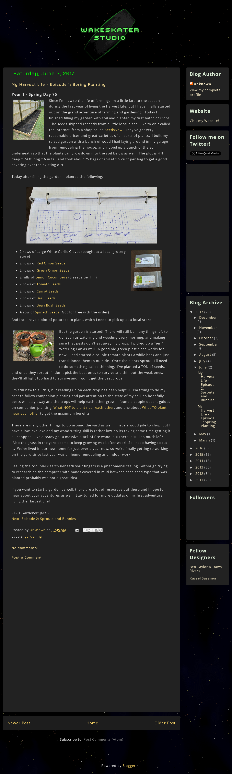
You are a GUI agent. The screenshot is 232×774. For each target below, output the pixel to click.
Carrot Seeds (48, 291)
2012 (200, 473)
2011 (200, 480)
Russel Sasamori (204, 578)
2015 (200, 454)
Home (92, 723)
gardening (33, 536)
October (206, 338)
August (205, 354)
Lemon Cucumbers (51, 277)
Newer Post (19, 723)
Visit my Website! (204, 120)
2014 (200, 461)
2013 (200, 467)
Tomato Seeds (49, 284)
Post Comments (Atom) (103, 739)
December (208, 317)
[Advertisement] (91, 682)
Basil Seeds (46, 298)
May (203, 434)
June (203, 367)
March (205, 440)
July (202, 361)
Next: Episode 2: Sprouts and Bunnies (44, 518)
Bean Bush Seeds (51, 305)
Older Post (165, 723)
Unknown (202, 84)
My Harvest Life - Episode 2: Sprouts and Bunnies (206, 386)
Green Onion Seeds (53, 270)
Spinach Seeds (47, 312)
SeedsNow (114, 130)
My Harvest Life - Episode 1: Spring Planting (207, 416)
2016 (200, 448)
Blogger (129, 765)
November (208, 327)
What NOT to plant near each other (84, 407)
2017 (200, 312)
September (208, 344)
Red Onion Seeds (51, 263)
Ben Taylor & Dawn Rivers (206, 569)
